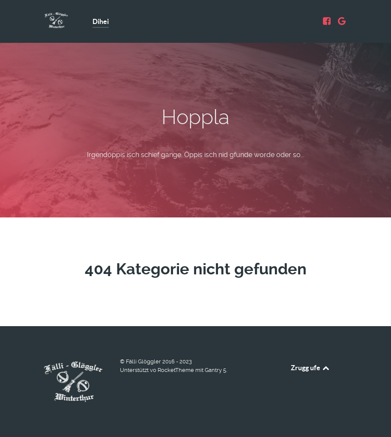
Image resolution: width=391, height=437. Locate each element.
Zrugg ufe (311, 368)
